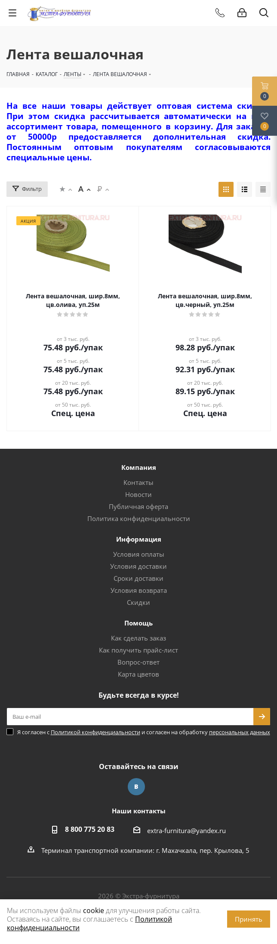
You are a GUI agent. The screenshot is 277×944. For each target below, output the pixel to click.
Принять (248, 919)
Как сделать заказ (138, 638)
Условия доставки (138, 566)
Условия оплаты (138, 554)
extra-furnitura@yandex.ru (186, 830)
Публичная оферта (138, 506)
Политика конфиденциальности (138, 518)
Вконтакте (136, 786)
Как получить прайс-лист (138, 650)
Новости (138, 494)
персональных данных (239, 732)
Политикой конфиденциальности (95, 732)
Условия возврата (139, 590)
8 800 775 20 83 (89, 829)
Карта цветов (138, 674)
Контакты (138, 482)
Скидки (138, 602)
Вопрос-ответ (138, 662)
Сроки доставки (138, 578)
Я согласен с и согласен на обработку (143, 732)
